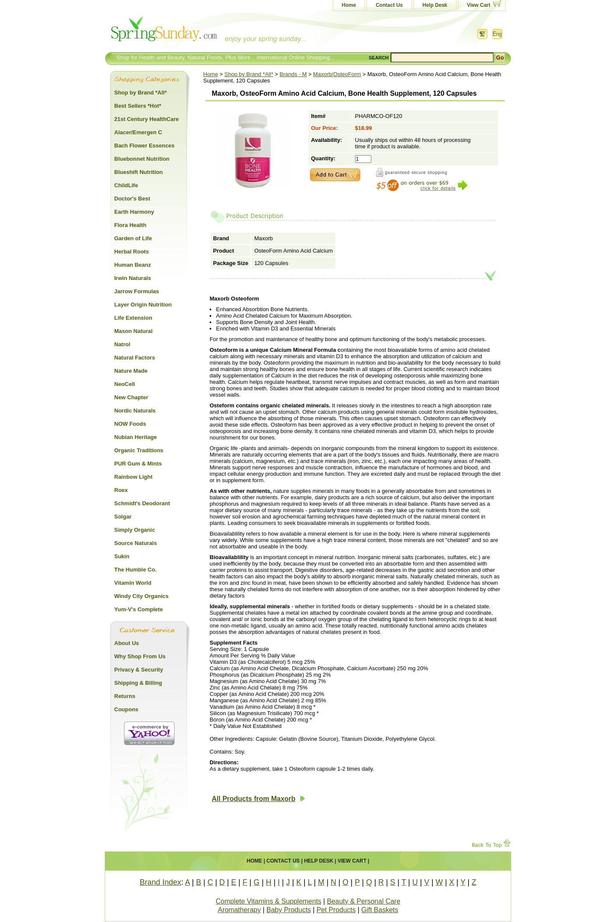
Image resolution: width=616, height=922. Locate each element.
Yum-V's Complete (138, 609)
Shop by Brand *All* (249, 74)
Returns (124, 696)
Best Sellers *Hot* (137, 106)
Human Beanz (132, 265)
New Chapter (131, 397)
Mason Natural (133, 331)
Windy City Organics (141, 596)
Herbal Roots (131, 251)
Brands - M (293, 74)
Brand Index (160, 882)
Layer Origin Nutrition (143, 304)
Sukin (121, 556)
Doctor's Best (132, 198)
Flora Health (130, 225)
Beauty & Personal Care (363, 901)
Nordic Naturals (135, 410)
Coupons (126, 709)
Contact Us (389, 5)
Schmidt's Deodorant (142, 503)
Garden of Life (133, 238)
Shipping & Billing (138, 683)
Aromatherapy (239, 909)
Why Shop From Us (140, 656)
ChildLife (126, 185)
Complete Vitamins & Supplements (268, 901)
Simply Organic (134, 530)
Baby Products (289, 909)
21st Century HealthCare (146, 119)
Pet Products (336, 909)
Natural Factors (134, 357)
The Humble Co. (135, 569)
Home (349, 5)
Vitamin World (132, 583)
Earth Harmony (134, 212)
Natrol (122, 344)
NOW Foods (130, 424)
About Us (126, 643)
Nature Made (131, 371)
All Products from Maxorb (258, 798)
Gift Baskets (379, 909)
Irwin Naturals (132, 278)
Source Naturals (135, 543)
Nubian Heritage (135, 437)
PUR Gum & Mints (138, 463)
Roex (121, 490)
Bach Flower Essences (144, 145)
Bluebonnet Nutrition (141, 159)
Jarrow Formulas (136, 291)
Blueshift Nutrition (138, 172)
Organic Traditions (138, 450)
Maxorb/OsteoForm (337, 74)
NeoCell (124, 384)
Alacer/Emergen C (138, 132)
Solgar (122, 516)
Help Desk (435, 5)
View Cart (478, 5)
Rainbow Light (133, 477)
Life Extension (133, 318)
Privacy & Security (138, 669)
